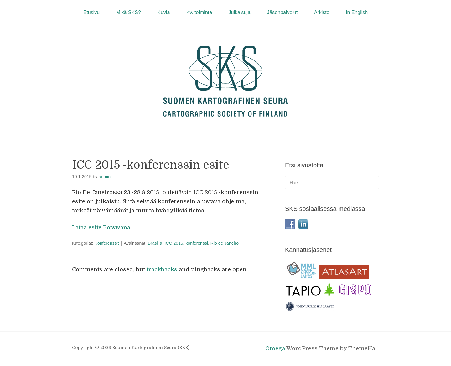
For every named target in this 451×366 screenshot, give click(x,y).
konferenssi (196, 243)
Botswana (116, 227)
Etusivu (91, 12)
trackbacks (162, 269)
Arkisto (321, 12)
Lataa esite (86, 227)
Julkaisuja (240, 12)
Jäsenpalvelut (282, 12)
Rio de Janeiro (224, 243)
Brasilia (155, 243)
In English (357, 12)
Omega (275, 348)
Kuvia (163, 12)
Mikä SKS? (128, 12)
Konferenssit (107, 243)
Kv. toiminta (199, 12)
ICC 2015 (173, 243)
